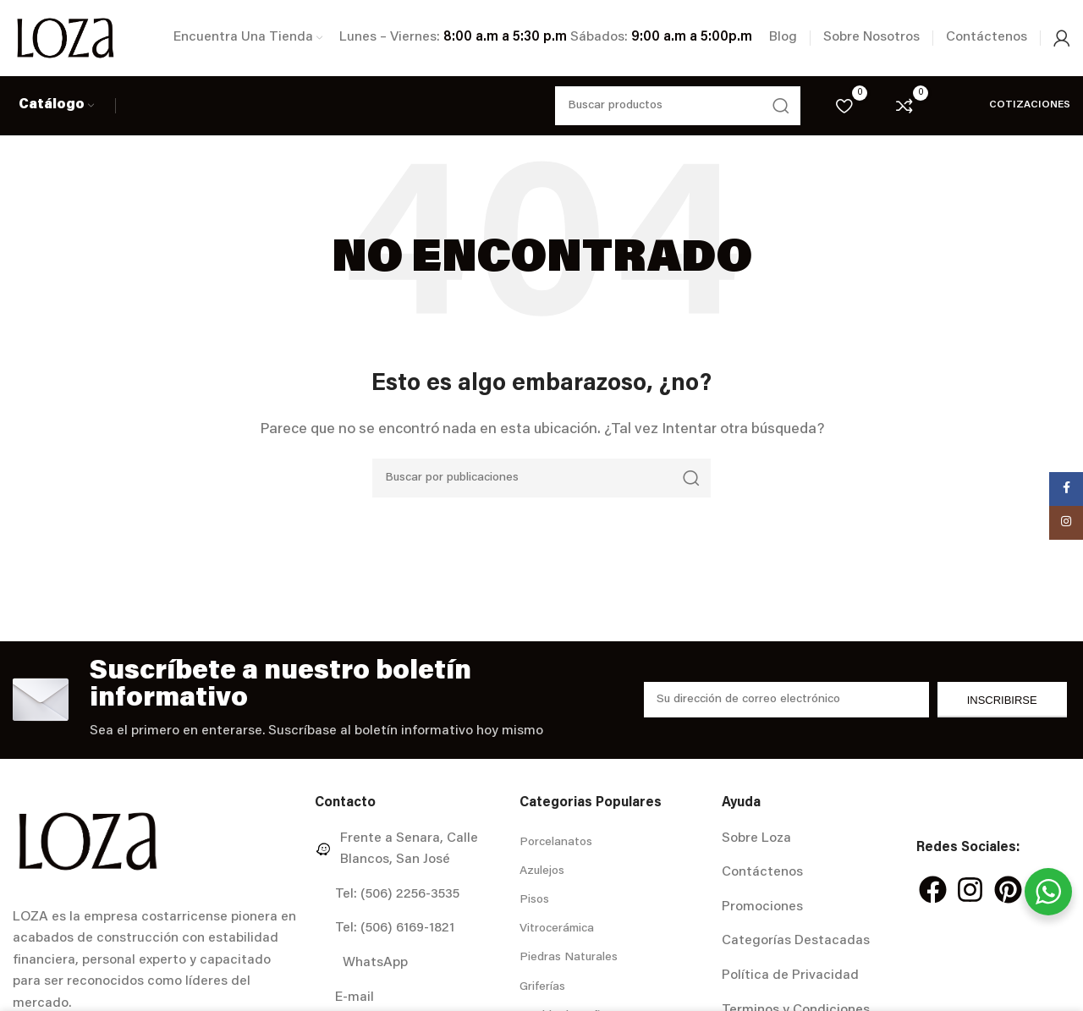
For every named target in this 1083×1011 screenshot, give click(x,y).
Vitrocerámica (557, 929)
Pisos (534, 900)
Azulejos (542, 871)
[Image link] (87, 841)
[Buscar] (541, 478)
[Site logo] (65, 38)
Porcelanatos (556, 843)
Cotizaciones (1009, 105)
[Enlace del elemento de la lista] (411, 849)
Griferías (542, 987)
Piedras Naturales (569, 958)
